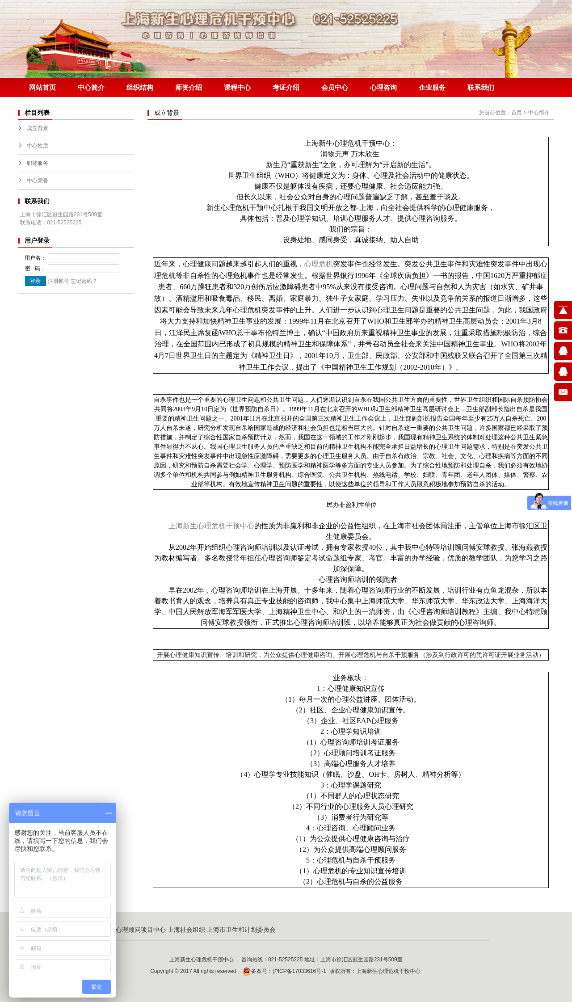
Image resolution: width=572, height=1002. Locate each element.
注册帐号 (58, 281)
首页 (516, 112)
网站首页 (42, 87)
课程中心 (237, 87)
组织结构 (139, 87)
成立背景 (37, 128)
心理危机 (318, 264)
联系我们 (480, 87)
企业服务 (432, 87)
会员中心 (334, 87)
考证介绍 (286, 87)
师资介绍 (188, 87)
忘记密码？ (84, 281)
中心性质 (37, 146)
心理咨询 (383, 87)
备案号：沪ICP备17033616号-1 (283, 971)
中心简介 (91, 87)
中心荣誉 (37, 180)
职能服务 (37, 163)
